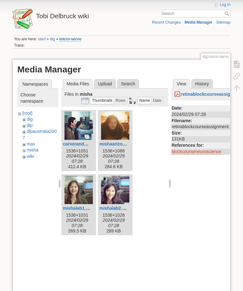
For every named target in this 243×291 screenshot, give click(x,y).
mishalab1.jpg (77, 208)
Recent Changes (166, 22)
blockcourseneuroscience (196, 151)
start (42, 39)
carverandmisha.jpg (84, 143)
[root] (27, 113)
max (31, 143)
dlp (30, 125)
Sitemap (223, 22)
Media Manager (198, 22)
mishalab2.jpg (114, 208)
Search (227, 13)
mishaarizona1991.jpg (122, 143)
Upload (105, 83)
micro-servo (70, 39)
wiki (30, 156)
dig (52, 39)
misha (32, 149)
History (202, 83)
